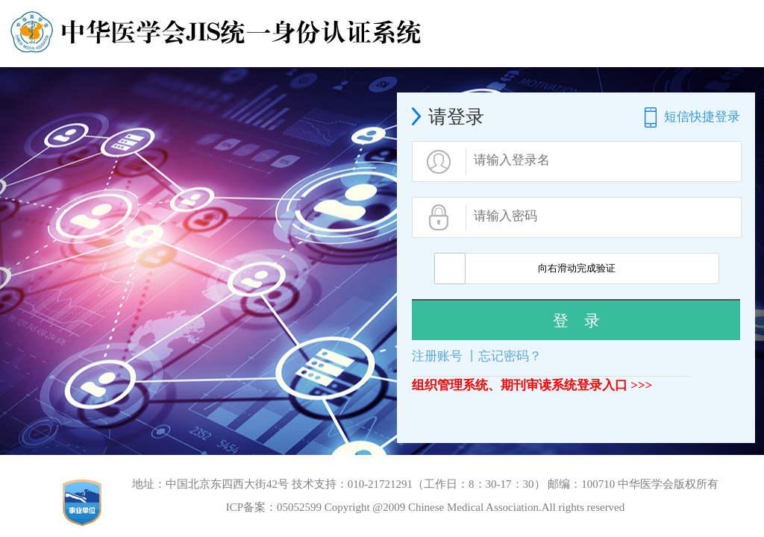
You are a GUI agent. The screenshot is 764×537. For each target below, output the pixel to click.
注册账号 (437, 356)
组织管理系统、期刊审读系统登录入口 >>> (532, 385)
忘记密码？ (510, 356)
